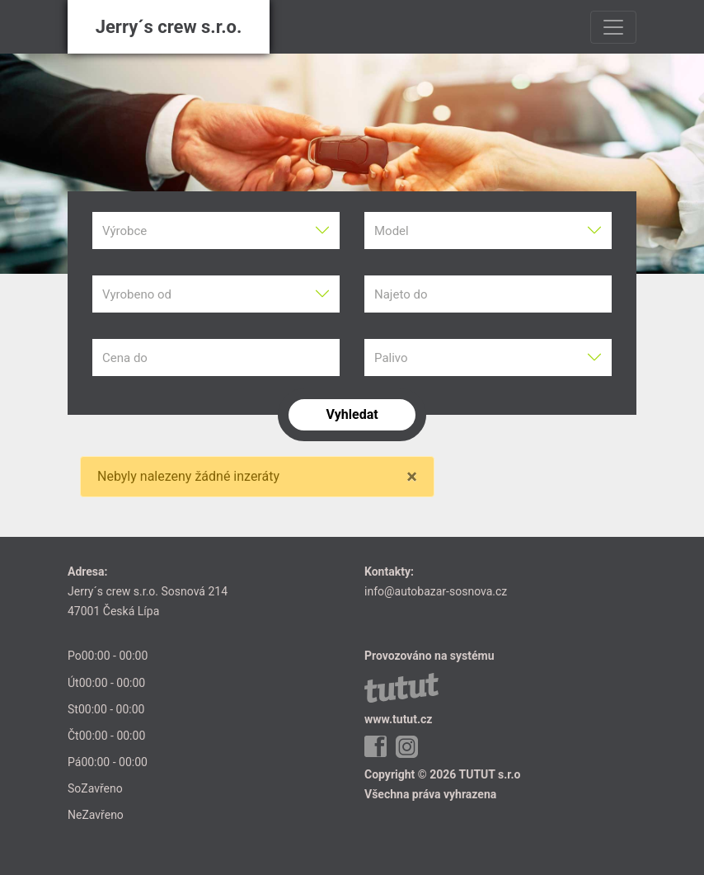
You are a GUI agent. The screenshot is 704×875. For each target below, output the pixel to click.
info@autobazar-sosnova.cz (435, 591)
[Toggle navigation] (613, 27)
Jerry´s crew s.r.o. (169, 26)
